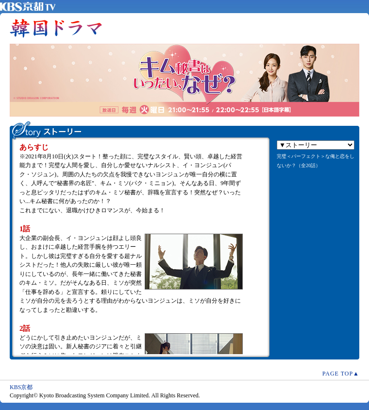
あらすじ (34, 147)
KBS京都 (21, 387)
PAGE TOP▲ (340, 373)
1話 (24, 229)
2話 (24, 328)
